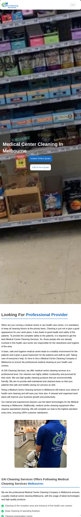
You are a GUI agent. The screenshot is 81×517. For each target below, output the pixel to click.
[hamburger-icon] (73, 5)
